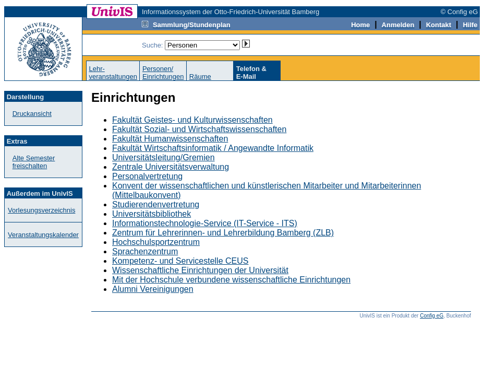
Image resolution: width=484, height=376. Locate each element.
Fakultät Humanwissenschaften (170, 138)
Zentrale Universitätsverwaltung (170, 166)
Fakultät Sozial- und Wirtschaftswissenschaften (199, 129)
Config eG (431, 316)
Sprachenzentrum (145, 251)
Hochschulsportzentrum (156, 242)
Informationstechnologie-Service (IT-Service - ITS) (204, 223)
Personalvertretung (147, 176)
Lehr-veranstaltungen (113, 72)
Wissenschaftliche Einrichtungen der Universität (200, 270)
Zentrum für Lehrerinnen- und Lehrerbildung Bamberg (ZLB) (223, 232)
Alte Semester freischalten (34, 162)
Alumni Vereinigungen (152, 289)
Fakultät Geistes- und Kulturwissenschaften (192, 119)
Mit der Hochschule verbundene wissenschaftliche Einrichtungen (231, 279)
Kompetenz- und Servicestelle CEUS (180, 260)
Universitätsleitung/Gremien (163, 157)
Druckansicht (32, 114)
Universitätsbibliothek (151, 213)
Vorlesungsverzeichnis (41, 210)
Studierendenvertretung (155, 204)
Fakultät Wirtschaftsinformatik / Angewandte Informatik (212, 148)
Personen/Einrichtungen (163, 72)
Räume (200, 76)
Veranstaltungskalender (43, 235)
